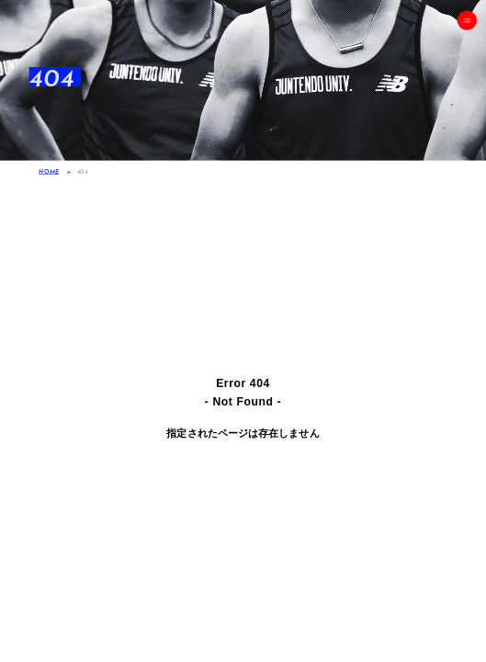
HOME (49, 172)
